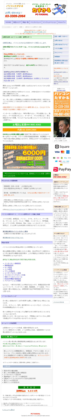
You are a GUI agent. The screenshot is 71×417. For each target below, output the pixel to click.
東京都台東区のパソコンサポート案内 (15, 231)
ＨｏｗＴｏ (62, 22)
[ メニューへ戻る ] (9, 410)
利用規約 (57, 56)
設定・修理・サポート (61, 36)
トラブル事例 (58, 48)
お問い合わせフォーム (61, 44)
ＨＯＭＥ (8, 22)
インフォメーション (49, 22)
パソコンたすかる (14, 6)
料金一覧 (26, 22)
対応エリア (17, 22)
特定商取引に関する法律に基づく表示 (61, 62)
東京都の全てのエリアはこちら (13, 237)
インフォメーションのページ (16, 209)
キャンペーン (58, 52)
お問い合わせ (58, 40)
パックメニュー (36, 22)
